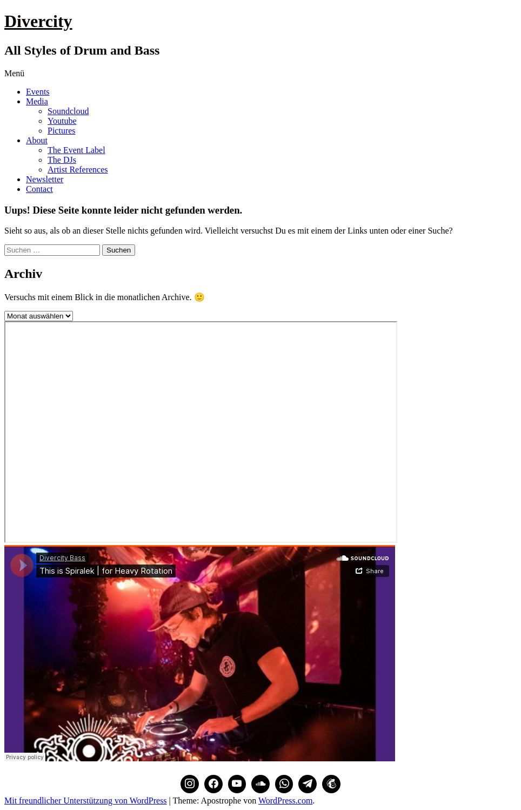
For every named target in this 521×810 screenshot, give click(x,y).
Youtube (62, 120)
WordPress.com (285, 800)
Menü (14, 73)
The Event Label (76, 150)
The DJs (62, 159)
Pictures (62, 130)
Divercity (38, 21)
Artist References (78, 169)
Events (38, 91)
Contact (39, 189)
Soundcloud (68, 111)
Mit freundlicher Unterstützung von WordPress (85, 800)
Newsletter (44, 179)
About (37, 140)
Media (37, 101)
